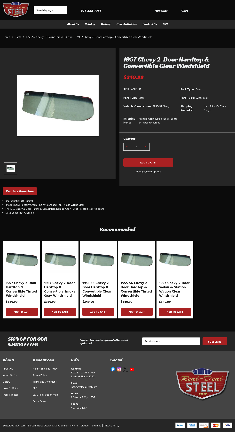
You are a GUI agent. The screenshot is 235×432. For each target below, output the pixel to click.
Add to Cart (22, 312)
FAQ (165, 24)
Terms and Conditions (45, 382)
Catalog (90, 24)
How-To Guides (127, 24)
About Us (73, 24)
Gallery (106, 24)
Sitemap (96, 425)
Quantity (129, 138)
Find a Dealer (40, 401)
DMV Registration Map (45, 395)
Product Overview (20, 191)
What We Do (10, 375)
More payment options (148, 171)
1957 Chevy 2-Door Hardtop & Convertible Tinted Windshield (21, 289)
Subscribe (214, 342)
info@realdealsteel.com (84, 387)
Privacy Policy (111, 425)
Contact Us (149, 24)
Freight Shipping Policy (45, 368)
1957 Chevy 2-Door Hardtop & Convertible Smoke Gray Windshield (59, 289)
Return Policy (40, 375)
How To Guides (11, 388)
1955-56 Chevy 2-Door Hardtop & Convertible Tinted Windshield (136, 289)
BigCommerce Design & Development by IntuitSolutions (59, 425)
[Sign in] (204, 11)
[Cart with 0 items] (225, 11)
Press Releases (10, 395)
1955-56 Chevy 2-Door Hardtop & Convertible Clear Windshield (96, 289)
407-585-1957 (79, 408)
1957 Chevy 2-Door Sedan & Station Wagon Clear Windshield (174, 289)
